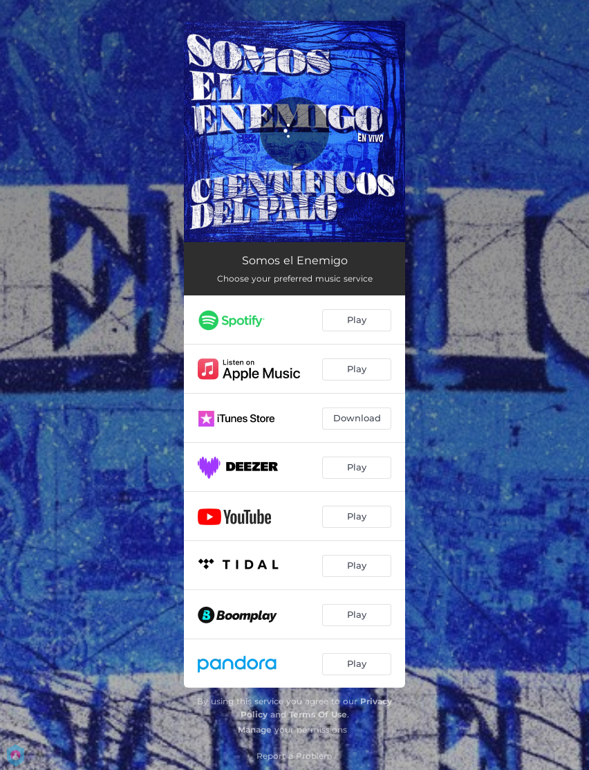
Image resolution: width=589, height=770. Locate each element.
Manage (255, 729)
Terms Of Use (318, 714)
